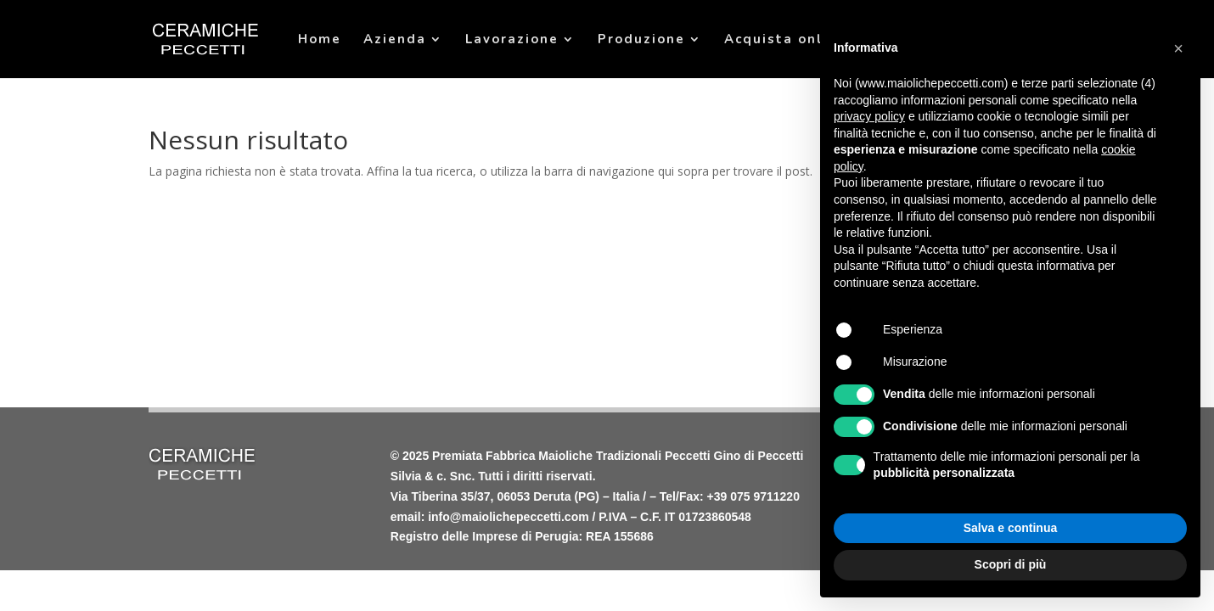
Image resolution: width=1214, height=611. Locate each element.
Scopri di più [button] (1011, 564)
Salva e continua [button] (1010, 528)
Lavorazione (512, 40)
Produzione (641, 40)
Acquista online (785, 40)
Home (319, 40)
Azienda (394, 40)
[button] (1178, 48)
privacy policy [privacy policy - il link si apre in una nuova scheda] (869, 116)
